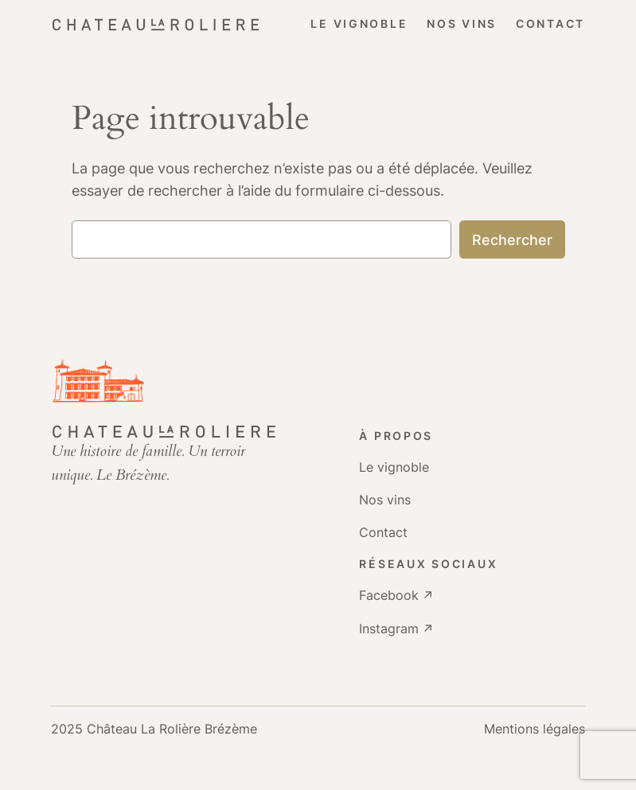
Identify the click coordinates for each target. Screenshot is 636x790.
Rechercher (512, 239)
